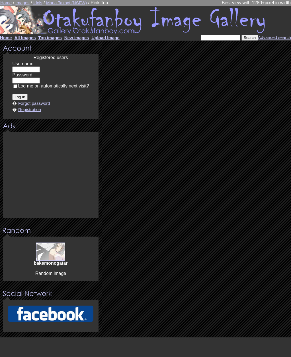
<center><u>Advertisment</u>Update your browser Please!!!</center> (51, 175)
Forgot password (34, 103)
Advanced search (274, 37)
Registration (29, 109)
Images (22, 2)
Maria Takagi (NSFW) (66, 2)
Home (6, 2)
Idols (37, 2)
